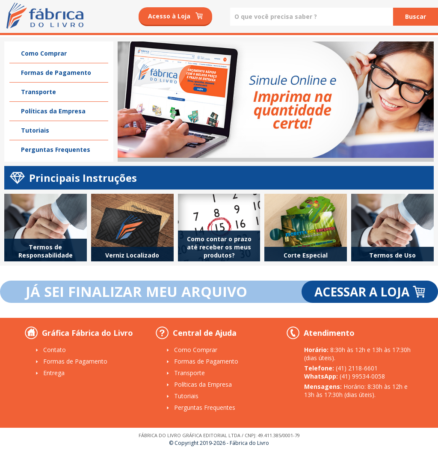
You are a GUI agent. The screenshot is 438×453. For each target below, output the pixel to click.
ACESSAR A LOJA (369, 292)
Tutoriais (35, 130)
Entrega (54, 373)
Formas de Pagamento (56, 72)
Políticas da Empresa (53, 111)
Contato (54, 350)
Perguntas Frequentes (55, 149)
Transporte (38, 92)
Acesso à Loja (175, 16)
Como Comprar (44, 53)
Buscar (415, 16)
